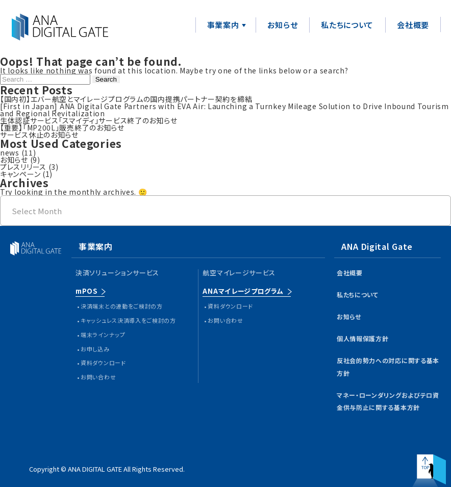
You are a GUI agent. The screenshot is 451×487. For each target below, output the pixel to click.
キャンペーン (20, 174)
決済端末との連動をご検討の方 (122, 306)
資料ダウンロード (103, 362)
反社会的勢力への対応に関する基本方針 (388, 366)
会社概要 (413, 24)
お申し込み (95, 349)
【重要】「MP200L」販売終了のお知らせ (62, 127)
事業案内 (223, 24)
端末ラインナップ (103, 334)
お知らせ (282, 24)
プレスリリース (23, 167)
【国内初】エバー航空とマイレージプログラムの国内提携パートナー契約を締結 (126, 99)
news (9, 152)
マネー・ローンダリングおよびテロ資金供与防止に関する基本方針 (388, 401)
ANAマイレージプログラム (243, 291)
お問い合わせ (98, 377)
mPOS (86, 291)
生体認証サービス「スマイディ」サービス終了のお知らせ (88, 120)
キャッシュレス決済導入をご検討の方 (128, 320)
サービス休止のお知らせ (39, 135)
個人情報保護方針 (363, 338)
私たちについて (347, 24)
